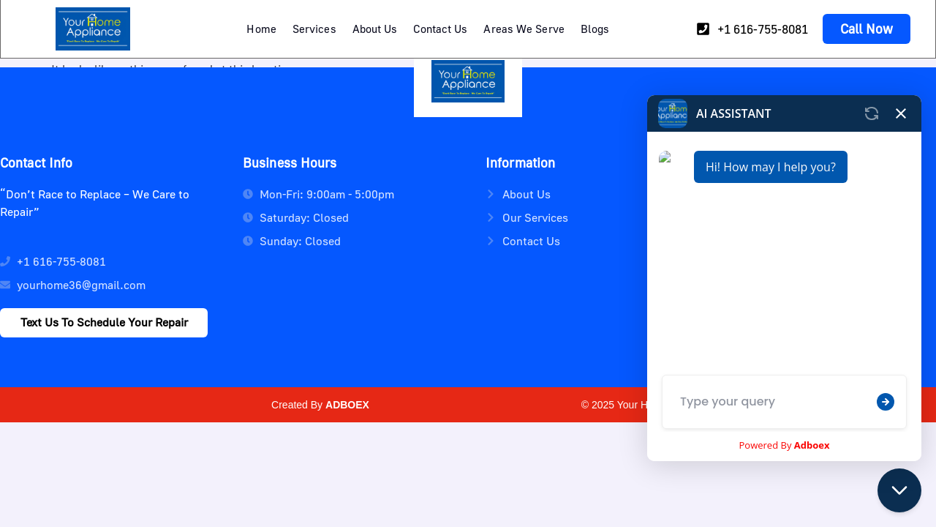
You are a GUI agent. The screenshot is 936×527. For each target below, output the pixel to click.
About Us (375, 28)
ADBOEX (347, 405)
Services (314, 28)
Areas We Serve (523, 28)
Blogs (595, 28)
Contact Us (440, 28)
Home (261, 28)
